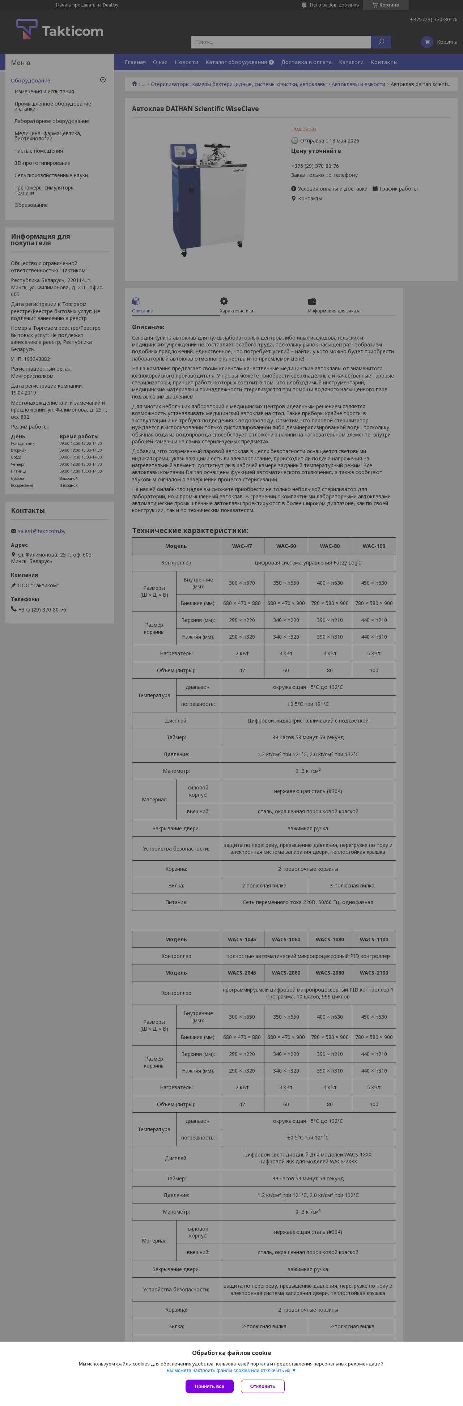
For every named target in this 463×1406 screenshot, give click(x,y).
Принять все (209, 1386)
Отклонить (262, 1386)
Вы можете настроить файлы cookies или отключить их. (229, 1370)
